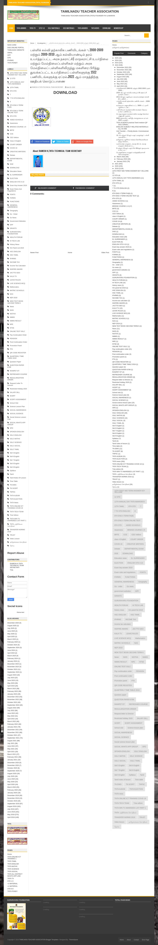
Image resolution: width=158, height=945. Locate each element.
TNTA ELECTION (16, 499)
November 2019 (13, 798)
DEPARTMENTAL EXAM (121, 229)
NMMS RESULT (15, 321)
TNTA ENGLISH (13, 864)
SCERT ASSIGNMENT (18, 399)
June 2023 (11, 680)
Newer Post (34, 252)
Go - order (14, 214)
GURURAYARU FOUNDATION (14, 233)
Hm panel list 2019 (17, 248)
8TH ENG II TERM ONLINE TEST (15, 112)
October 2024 (12, 645)
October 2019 (12, 801)
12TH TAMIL (14, 87)
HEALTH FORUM (16, 237)
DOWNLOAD (106, 28)
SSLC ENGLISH (16, 435)
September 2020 (13, 771)
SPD (11, 428)
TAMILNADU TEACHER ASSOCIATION (90, 11)
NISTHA (13, 314)
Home (11, 28)
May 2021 (10, 749)
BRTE (12, 130)
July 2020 (10, 776)
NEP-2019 (13, 298)
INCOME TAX (15, 262)
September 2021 (13, 738)
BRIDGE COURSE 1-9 (18, 127)
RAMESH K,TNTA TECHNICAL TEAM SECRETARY (17, 565)
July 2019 (10, 809)
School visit (14, 403)
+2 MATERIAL (12, 883)
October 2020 (12, 768)
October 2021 (12, 735)
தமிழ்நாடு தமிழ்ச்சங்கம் (120, 47)
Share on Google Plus (81, 142)
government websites (18, 221)
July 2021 (10, 743)
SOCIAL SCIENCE (16, 413)
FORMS (13, 198)
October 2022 (12, 702)
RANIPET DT (14, 371)
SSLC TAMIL (14, 449)
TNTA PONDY (12, 63)
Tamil (12, 474)
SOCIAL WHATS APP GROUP (123, 405)
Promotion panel (16, 346)
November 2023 (13, 667)
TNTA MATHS (12, 866)
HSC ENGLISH (15, 251)
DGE (11, 164)
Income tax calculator (18, 266)
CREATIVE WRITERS (18, 151)
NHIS (12, 310)
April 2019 (11, 817)
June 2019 (11, 812)
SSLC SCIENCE (16, 442)
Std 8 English (14, 463)
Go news (13, 218)
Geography (14, 211)
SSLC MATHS (15, 439)
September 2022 (13, 705)
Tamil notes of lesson (18, 478)
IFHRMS (10, 60)
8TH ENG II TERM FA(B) (121, 193)
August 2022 (11, 708)
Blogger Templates (52, 940)
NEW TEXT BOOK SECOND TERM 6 (15, 302)
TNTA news (14, 502)
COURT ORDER (16, 144)
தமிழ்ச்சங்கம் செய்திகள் (18, 542)
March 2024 (11, 656)
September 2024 (13, 647)
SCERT (12, 396)
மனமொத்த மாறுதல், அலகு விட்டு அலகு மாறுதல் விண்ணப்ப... (131, 145)
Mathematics (14, 287)
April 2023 (11, 686)
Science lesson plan (17, 406)
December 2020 (13, 762)
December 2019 (13, 795)
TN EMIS (13, 485)
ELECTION (14, 178)
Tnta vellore (14, 515)
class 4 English (15, 141)
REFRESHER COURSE (18, 374)
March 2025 (11, 639)
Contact (136, 940)
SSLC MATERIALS (54, 28)
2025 (117, 58)
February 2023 (12, 691)
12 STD (12, 78)
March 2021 (11, 754)
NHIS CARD (11, 45)
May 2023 (10, 683)
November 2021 (13, 732)
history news (14, 244)
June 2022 (11, 713)
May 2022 (10, 716)
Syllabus (13, 471)
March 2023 (11, 688)
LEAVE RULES (15, 280)
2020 (117, 166)
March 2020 (11, 787)
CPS (9, 58)
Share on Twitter (60, 142)
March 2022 (11, 721)
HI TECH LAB (15, 241)
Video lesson (15, 539)
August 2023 (11, 675)
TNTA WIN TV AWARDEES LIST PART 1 (16, 520)
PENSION (13, 338)
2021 (117, 164)
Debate (12, 155)
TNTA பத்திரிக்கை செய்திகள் (122, 474)
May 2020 (10, 782)
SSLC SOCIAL (15, 446)
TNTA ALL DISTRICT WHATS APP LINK (14, 875)
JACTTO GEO (15, 273)
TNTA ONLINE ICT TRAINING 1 (14, 858)
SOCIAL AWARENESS (18, 410)
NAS (11, 294)
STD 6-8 (10, 889)
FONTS (12, 194)
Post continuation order (18, 342)
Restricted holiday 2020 (18, 389)
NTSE (12, 328)
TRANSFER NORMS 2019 (121, 477)
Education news (15, 171)
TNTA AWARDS (83, 28)
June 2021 (11, 746)
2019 (117, 168)
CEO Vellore (14, 137)
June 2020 (11, 779)
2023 (117, 63)
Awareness (14, 123)
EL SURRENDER (16, 175)
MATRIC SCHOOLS (17, 290)
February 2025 (12, 642)
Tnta (11, 570)
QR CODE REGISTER (18, 353)
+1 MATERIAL (12, 886)
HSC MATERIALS (68, 28)
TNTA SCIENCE (13, 869)
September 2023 (13, 672)
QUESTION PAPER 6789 (121, 369)
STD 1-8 (42, 28)
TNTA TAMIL (11, 861)
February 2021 (12, 757)
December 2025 (13, 623)
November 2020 (13, 765)
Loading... (46, 902)
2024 (117, 60)
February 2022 (12, 724)
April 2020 (11, 784)
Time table (14, 481)
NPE (11, 324)
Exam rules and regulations (14, 190)
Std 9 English (14, 467)
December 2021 (13, 730)
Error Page (145, 940)
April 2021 (11, 751)
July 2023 (10, 678)
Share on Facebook (39, 142)
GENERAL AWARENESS (12, 206)
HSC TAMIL (14, 255)
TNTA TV (33, 28)
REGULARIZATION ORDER (122, 377)
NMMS (12, 317)
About (129, 940)
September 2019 (13, 804)
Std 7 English (14, 460)
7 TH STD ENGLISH (17, 98)
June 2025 (11, 631)
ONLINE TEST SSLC (17, 331)
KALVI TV (13, 276)
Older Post (105, 252)
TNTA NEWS (95, 28)
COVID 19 (13, 148)
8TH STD (13, 116)
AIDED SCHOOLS (16, 120)
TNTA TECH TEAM (17, 512)
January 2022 (12, 727)
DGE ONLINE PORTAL (15, 47)
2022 (117, 65)
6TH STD (13, 91)
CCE (11, 134)
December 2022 (13, 697)
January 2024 (12, 661)
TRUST (12, 535)
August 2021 (11, 741)
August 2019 (11, 806)
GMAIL (9, 53)
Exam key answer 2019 (18, 185)
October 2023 (12, 669)
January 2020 (12, 793)
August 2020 (11, 773)
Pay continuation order (18, 335)
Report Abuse (15, 552)
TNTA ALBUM (15, 495)
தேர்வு (12, 546)
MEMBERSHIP (118, 28)
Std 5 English (14, 453)
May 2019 (10, 814)
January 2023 (12, 694)
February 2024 (12, 658)
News (12, 306)
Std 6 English (14, 456)
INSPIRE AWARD (16, 269)
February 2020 (12, 790)
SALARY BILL (15, 392)
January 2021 (12, 760)
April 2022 (11, 719)
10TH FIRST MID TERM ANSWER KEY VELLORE (17, 74)
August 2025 (11, 625)
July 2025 (10, 628)
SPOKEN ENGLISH (17, 432)
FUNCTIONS (14, 201)
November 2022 (13, 699)
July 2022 (10, 710)
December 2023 (13, 664)
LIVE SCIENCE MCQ (17, 283)
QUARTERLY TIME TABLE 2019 (15, 357)
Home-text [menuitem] (20, 612)
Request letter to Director (121, 380)
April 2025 (11, 636)
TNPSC (12, 492)
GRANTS (13, 228)
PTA (11, 349)
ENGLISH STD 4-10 (17, 182)
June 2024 (11, 650)
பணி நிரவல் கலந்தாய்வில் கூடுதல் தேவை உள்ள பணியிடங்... (131, 111)
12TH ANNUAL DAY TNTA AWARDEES (15, 83)
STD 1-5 (10, 881)
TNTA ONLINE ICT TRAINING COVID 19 (15, 507)
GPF (9, 55)
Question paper (15, 362)
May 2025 (10, 634)
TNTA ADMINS (21, 28)
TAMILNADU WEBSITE (15, 50)
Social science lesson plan (121, 403)
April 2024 (11, 653)
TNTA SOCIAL (12, 871)
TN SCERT (14, 488)
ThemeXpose (73, 940)
